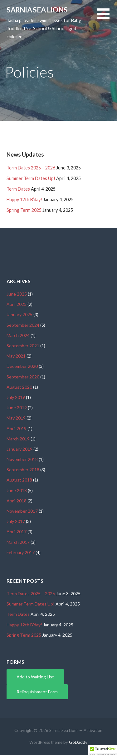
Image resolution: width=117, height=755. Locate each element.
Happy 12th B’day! (24, 199)
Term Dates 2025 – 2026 (31, 167)
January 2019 (19, 449)
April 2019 (17, 428)
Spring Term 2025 (24, 210)
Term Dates (18, 189)
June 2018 (17, 490)
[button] (107, 17)
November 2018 (22, 459)
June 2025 (17, 294)
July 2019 (16, 397)
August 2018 (19, 479)
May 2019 (16, 417)
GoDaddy (78, 742)
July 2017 (16, 521)
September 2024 (23, 325)
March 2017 (18, 542)
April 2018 (17, 500)
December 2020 (22, 366)
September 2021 (23, 345)
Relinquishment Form (37, 691)
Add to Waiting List (35, 676)
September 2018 (23, 469)
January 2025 (19, 314)
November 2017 (22, 511)
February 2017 (21, 552)
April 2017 (17, 531)
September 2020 (23, 376)
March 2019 (18, 438)
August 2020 (19, 387)
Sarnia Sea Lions (37, 9)
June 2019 (17, 407)
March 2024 (18, 335)
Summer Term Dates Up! (31, 178)
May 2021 (16, 356)
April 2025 (17, 304)
